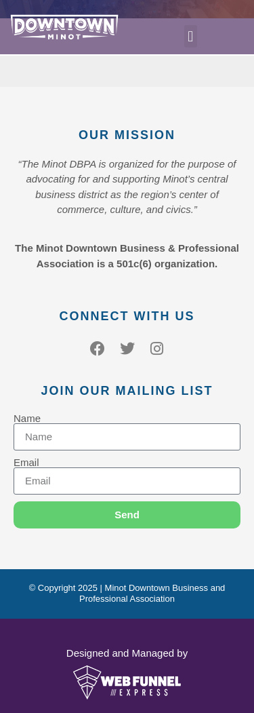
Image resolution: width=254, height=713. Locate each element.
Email (26, 462)
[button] (190, 36)
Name (27, 418)
